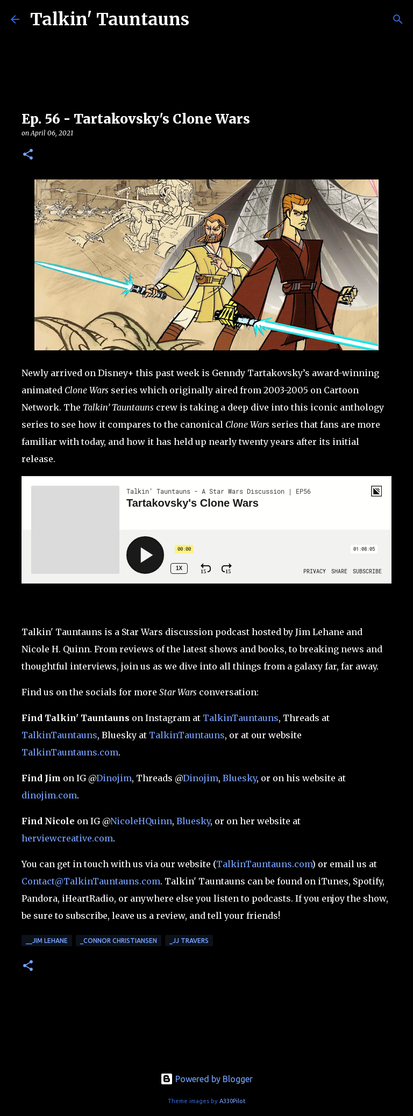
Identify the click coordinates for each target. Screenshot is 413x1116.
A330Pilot (232, 1101)
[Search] (397, 19)
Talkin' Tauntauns (109, 19)
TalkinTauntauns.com (70, 752)
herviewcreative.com (67, 838)
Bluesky (240, 778)
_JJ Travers (189, 940)
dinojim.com (49, 795)
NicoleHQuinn (141, 821)
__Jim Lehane (47, 940)
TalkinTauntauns (241, 717)
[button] (28, 155)
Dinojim (114, 778)
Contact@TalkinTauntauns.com (91, 881)
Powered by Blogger (206, 1079)
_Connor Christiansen (118, 940)
